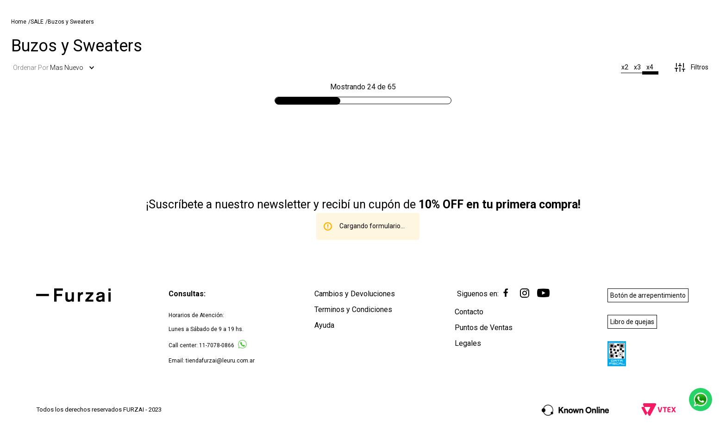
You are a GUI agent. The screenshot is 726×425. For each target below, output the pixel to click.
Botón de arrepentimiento (648, 296)
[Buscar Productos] (576, 29)
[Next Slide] (572, 7)
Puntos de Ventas (484, 328)
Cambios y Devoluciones (354, 294)
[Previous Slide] (153, 7)
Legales (468, 343)
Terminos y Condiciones (353, 310)
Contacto (469, 312)
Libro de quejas (632, 321)
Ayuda (324, 325)
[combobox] (527, 30)
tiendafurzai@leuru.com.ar (220, 361)
